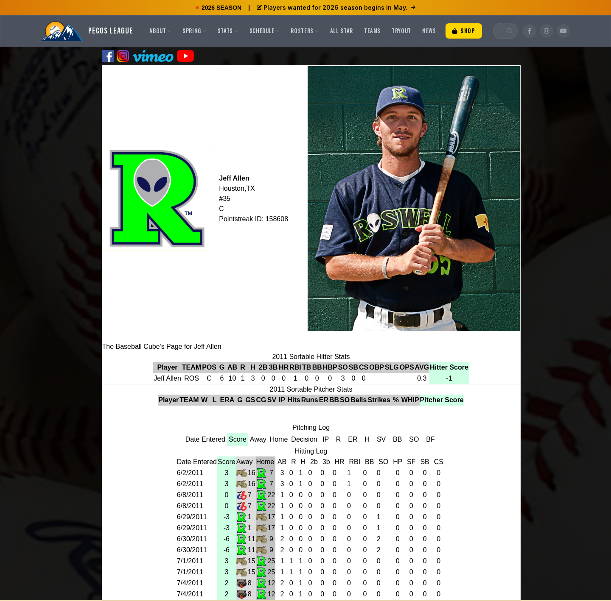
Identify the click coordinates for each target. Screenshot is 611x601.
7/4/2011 (190, 583)
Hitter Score (449, 367)
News (429, 30)
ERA (227, 399)
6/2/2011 (190, 472)
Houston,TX (237, 188)
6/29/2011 (192, 516)
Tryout (401, 30)
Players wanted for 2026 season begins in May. (336, 7)
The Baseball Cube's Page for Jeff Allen (161, 346)
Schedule (264, 30)
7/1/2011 (190, 561)
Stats (228, 30)
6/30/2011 (192, 539)
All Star (341, 30)
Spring (194, 30)
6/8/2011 (190, 494)
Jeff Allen (234, 178)
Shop (463, 30)
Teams (372, 30)
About (160, 30)
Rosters (305, 30)
